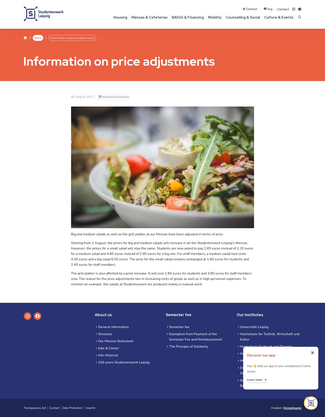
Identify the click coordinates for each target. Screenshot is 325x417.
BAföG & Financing (188, 17)
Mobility (214, 17)
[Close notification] (312, 352)
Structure (105, 334)
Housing (120, 17)
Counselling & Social (243, 17)
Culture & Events (278, 17)
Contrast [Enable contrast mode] (249, 9)
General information (113, 327)
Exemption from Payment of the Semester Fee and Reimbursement (195, 337)
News (38, 38)
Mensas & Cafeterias (150, 17)
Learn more (254, 380)
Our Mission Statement (115, 341)
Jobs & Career (108, 348)
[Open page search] (299, 17)
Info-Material (108, 355)
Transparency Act (35, 408)
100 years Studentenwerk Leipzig (123, 362)
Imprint (90, 408)
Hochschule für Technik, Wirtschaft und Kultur (269, 337)
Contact (283, 9)
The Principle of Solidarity (188, 346)
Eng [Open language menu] (268, 9)
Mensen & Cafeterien (116, 97)
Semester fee (179, 327)
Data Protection (72, 408)
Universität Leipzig (254, 327)
